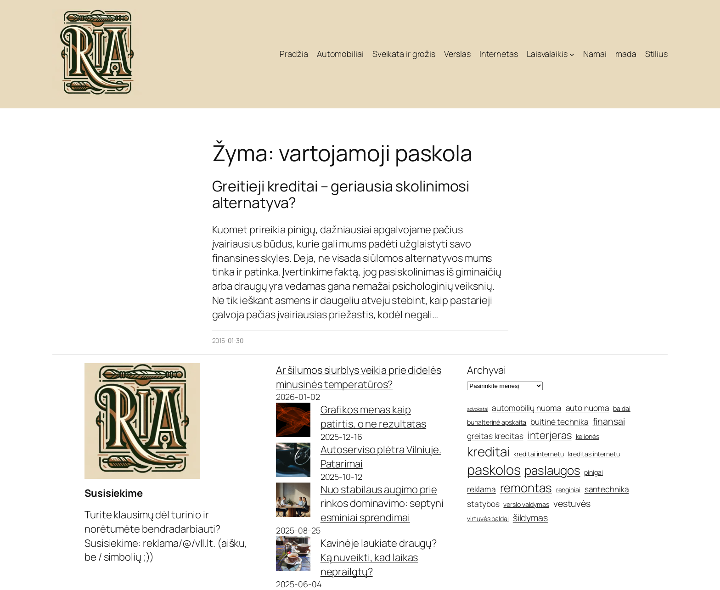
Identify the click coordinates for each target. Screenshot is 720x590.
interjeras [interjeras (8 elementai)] (550, 435)
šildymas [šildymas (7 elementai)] (530, 517)
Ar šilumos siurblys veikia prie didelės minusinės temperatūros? (358, 377)
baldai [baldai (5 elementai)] (621, 408)
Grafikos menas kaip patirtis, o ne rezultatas (374, 417)
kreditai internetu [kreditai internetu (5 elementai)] (538, 454)
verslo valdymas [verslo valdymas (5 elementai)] (526, 504)
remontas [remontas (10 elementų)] (526, 487)
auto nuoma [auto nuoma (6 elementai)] (587, 407)
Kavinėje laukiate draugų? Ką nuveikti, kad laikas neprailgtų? (379, 557)
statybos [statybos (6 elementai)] (483, 503)
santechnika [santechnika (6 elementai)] (607, 488)
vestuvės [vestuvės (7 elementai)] (572, 503)
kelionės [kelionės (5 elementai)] (587, 436)
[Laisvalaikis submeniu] (571, 54)
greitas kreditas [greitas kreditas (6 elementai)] (495, 435)
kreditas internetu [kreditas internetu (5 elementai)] (594, 454)
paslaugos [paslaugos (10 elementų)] (552, 470)
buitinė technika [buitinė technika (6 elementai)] (559, 421)
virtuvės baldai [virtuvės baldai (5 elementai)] (488, 518)
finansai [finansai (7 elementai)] (609, 421)
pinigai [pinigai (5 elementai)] (593, 472)
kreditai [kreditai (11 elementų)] (488, 451)
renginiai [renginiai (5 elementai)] (568, 489)
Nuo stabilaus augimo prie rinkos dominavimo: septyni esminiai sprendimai (382, 504)
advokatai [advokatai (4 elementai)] (477, 409)
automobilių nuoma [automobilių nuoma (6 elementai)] (526, 407)
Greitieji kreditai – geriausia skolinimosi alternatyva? (341, 194)
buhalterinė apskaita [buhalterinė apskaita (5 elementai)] (496, 422)
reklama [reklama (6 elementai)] (481, 488)
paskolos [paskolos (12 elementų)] (493, 470)
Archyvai (486, 370)
